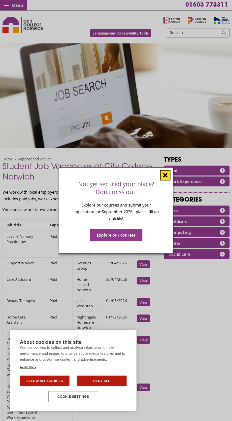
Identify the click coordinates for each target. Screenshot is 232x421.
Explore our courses (116, 235)
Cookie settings (73, 396)
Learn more (28, 366)
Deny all (101, 381)
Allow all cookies (44, 381)
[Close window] (165, 175)
